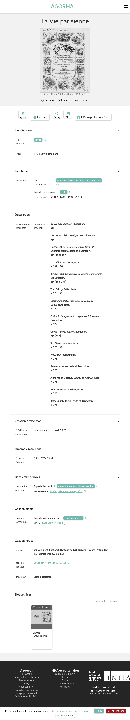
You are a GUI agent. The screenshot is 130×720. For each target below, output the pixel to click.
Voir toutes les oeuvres (108, 606)
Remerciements (26, 685)
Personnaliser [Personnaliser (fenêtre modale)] (65, 715)
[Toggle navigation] (126, 6)
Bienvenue (26, 679)
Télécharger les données (85, 122)
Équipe (65, 685)
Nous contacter (26, 692)
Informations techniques (27, 682)
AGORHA (63, 6)
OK (98, 711)
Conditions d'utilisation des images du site (65, 99)
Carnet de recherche (65, 688)
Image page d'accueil (26, 698)
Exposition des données (26, 695)
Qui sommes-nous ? (65, 679)
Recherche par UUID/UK (26, 701)
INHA (65, 682)
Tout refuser (116, 711)
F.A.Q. (26, 688)
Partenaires (64, 692)
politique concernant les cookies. (73, 711)
